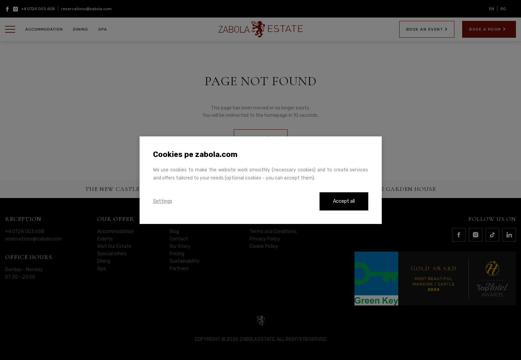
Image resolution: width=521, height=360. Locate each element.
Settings (162, 201)
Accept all (344, 201)
